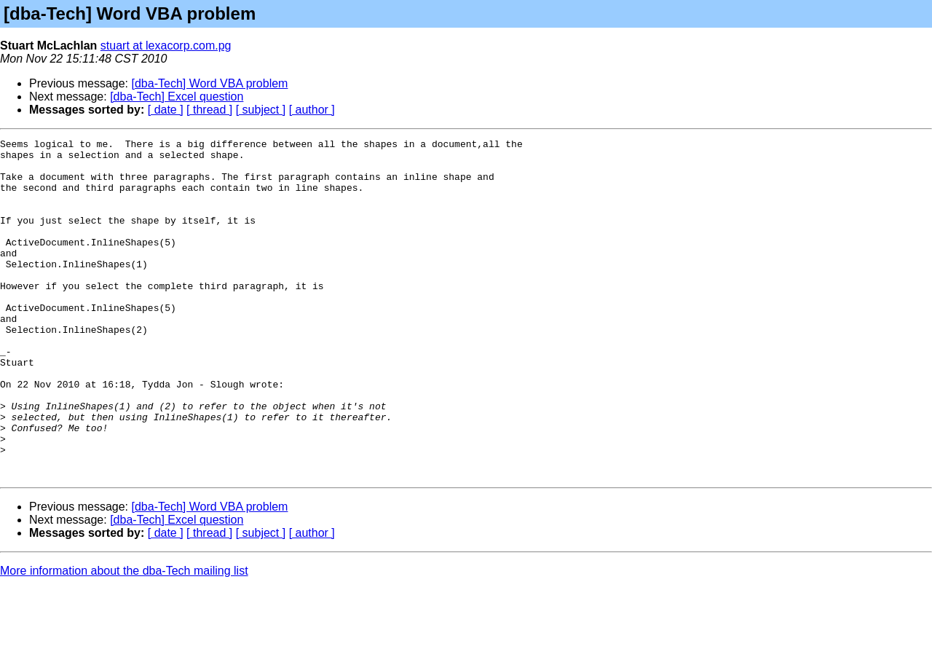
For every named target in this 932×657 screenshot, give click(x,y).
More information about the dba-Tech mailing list (124, 638)
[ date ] (165, 109)
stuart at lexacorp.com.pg (166, 45)
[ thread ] (209, 109)
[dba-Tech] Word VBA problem (210, 83)
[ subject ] (260, 109)
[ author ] (312, 109)
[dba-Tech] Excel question (176, 96)
